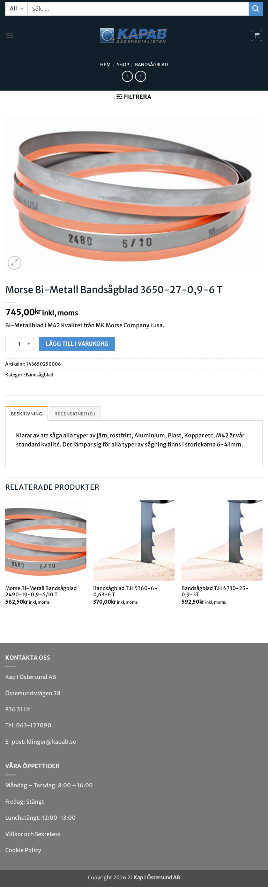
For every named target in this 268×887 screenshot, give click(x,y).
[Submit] (256, 8)
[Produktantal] (19, 344)
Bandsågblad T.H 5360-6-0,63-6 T (125, 591)
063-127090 (33, 725)
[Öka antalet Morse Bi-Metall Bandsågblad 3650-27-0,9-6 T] (29, 344)
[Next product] (127, 76)
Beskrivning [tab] (26, 413)
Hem (105, 64)
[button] (9, 35)
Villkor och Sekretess (33, 834)
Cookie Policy (23, 850)
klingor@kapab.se (51, 741)
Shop (123, 64)
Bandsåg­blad (151, 64)
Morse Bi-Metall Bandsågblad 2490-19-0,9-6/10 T (41, 591)
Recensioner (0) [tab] (74, 413)
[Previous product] (140, 76)
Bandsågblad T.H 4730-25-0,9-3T (214, 591)
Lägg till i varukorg (77, 344)
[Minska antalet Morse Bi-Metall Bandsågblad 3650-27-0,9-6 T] (9, 344)
